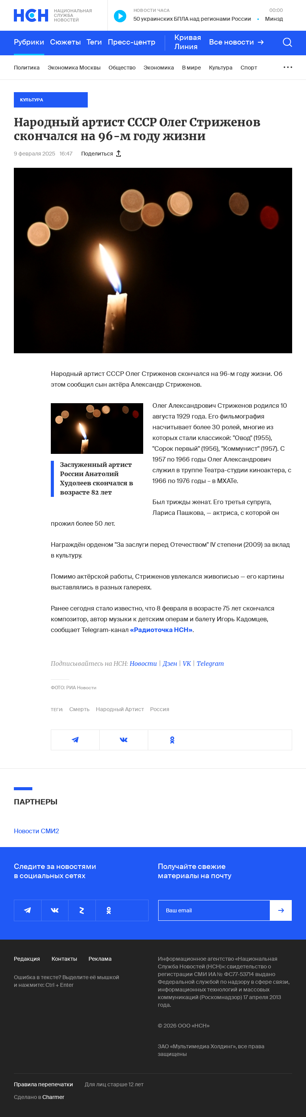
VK (187, 663)
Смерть (79, 709)
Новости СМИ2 (36, 831)
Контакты (64, 958)
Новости (143, 663)
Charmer (53, 1097)
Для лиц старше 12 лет (114, 1084)
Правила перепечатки (43, 1084)
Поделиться (101, 153)
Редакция (27, 958)
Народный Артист (120, 709)
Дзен (170, 663)
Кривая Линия (187, 42)
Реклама (100, 958)
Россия (159, 709)
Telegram (210, 663)
